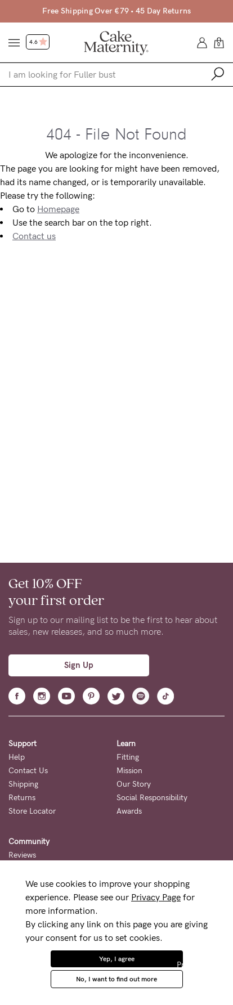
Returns (21, 797)
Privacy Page (156, 897)
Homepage (58, 209)
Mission (129, 770)
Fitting (127, 757)
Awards (129, 811)
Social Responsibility (151, 797)
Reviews (22, 855)
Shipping (23, 784)
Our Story (133, 784)
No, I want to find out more (116, 979)
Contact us (34, 236)
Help (16, 757)
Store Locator (32, 811)
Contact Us (28, 770)
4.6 (38, 42)
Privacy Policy (201, 965)
